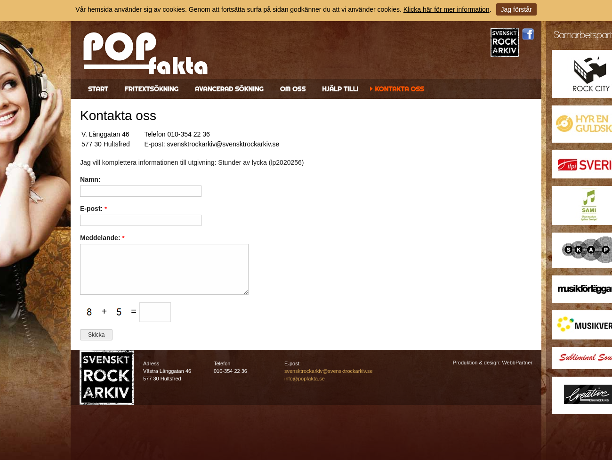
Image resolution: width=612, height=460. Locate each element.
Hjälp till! (340, 89)
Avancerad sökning (229, 89)
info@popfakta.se (304, 378)
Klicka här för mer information (446, 9)
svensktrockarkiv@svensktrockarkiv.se (328, 371)
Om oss (293, 89)
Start (98, 89)
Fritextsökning (151, 89)
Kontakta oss (399, 89)
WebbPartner (517, 362)
